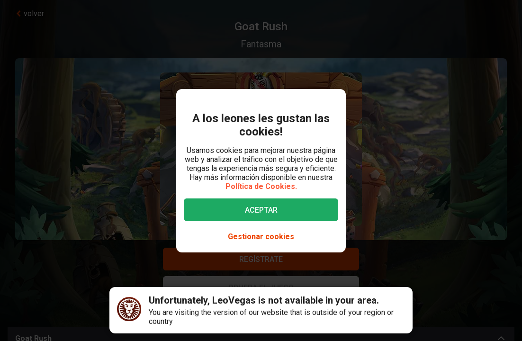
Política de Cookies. (261, 186)
